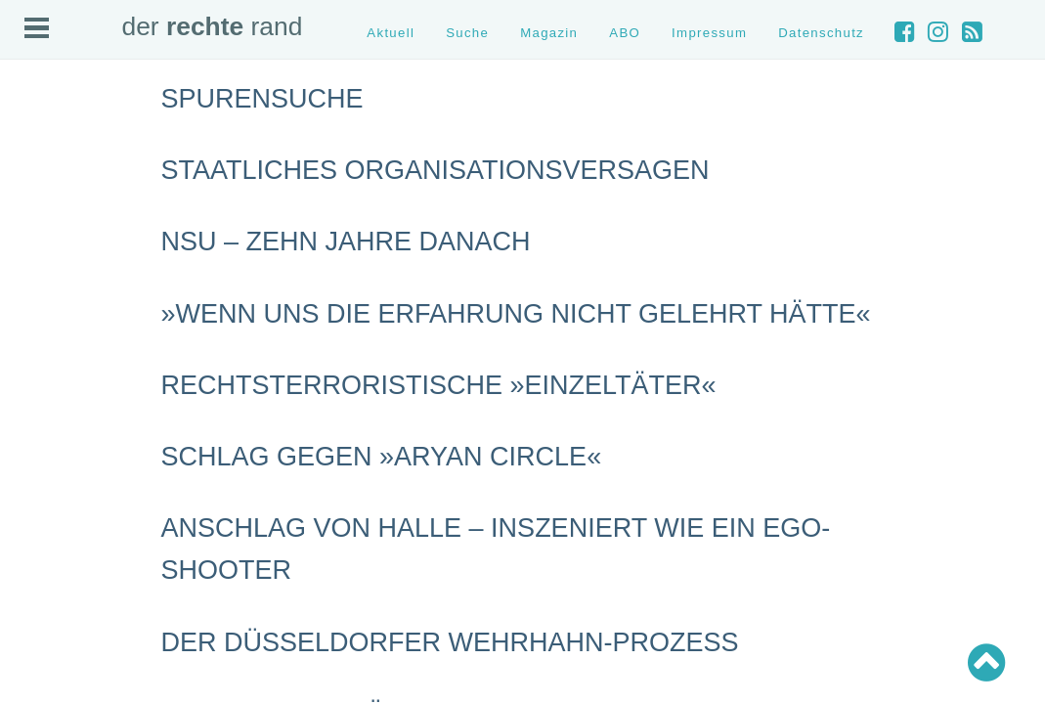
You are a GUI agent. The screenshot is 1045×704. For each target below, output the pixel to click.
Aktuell (390, 32)
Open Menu (37, 28)
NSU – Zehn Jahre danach (346, 241)
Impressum (709, 32)
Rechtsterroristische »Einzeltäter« (439, 385)
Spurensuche (262, 98)
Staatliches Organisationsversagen (435, 170)
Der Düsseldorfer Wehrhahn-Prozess (450, 642)
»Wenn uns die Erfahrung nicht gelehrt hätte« (516, 314)
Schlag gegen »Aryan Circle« (381, 456)
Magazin (549, 32)
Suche (467, 32)
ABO (624, 32)
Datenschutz (821, 32)
